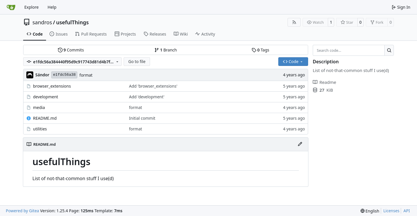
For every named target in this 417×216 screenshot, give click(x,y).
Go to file (136, 61)
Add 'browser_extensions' (153, 86)
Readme (324, 82)
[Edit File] (300, 144)
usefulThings (72, 22)
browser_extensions (52, 86)
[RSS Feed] (294, 22)
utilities (40, 129)
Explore (31, 7)
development (45, 96)
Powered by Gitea (22, 210)
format (85, 75)
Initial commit (142, 118)
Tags (260, 50)
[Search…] (389, 50)
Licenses (391, 210)
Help (51, 7)
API (406, 210)
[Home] (11, 7)
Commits (71, 50)
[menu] (370, 211)
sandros (42, 22)
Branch (165, 50)
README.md (45, 118)
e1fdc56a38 (64, 75)
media (39, 107)
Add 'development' (146, 96)
